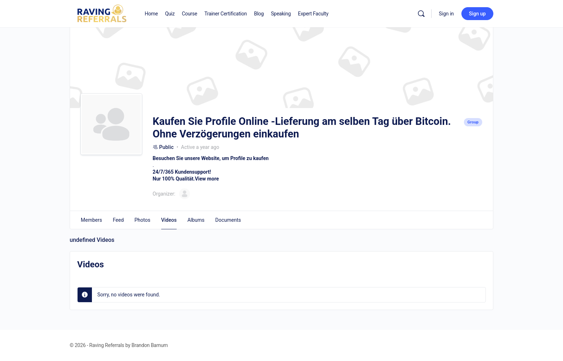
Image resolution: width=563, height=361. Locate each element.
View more (207, 179)
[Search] (421, 13)
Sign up (477, 14)
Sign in (446, 14)
